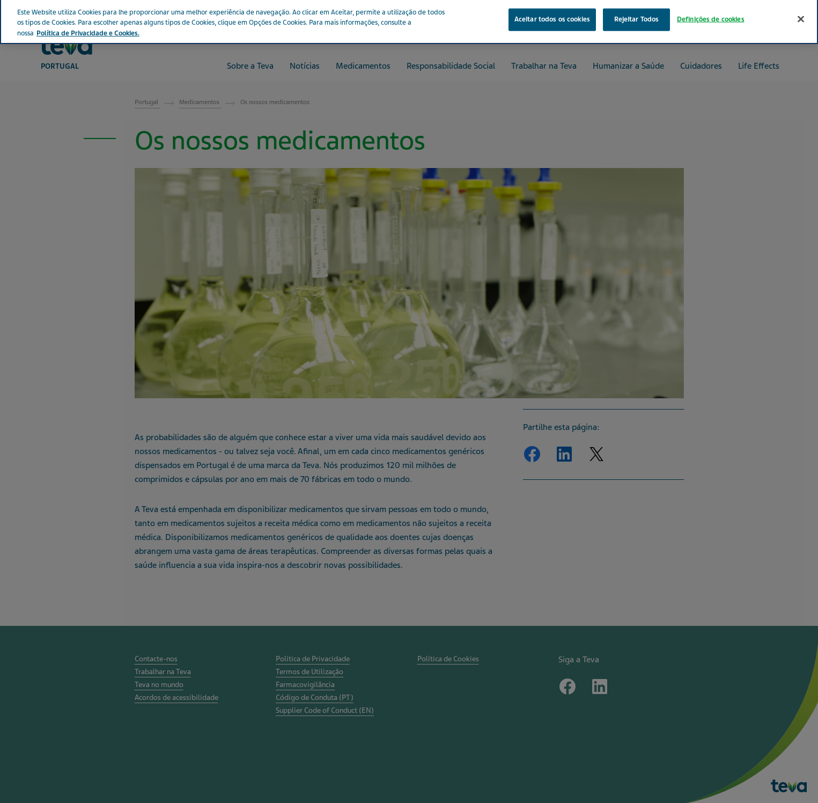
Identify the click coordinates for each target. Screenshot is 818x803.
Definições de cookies (711, 11)
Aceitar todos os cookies (552, 11)
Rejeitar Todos (636, 11)
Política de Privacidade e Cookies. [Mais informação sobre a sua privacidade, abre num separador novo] (87, 25)
